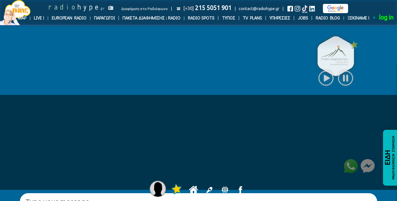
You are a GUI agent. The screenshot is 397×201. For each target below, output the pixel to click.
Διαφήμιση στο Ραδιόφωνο (144, 9)
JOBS (303, 18)
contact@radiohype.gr (259, 8)
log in (386, 17)
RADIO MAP (15, 18)
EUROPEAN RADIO (69, 18)
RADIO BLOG (328, 18)
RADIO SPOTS (201, 18)
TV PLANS (252, 18)
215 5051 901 (207, 7)
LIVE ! (39, 18)
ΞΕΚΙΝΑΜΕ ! (358, 18)
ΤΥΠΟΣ (228, 18)
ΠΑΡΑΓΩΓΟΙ (104, 18)
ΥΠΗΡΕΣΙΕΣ (280, 18)
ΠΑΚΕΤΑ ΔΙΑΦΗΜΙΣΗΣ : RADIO (151, 18)
